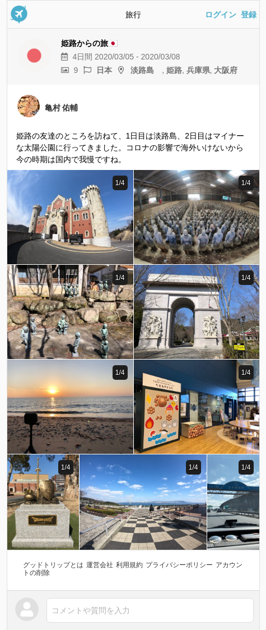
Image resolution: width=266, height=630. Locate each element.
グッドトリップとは (53, 565)
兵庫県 (198, 70)
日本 (104, 70)
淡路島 (146, 70)
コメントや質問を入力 (91, 610)
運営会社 (99, 565)
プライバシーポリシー (179, 565)
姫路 (174, 70)
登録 (248, 15)
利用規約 (129, 565)
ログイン (220, 15)
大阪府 (225, 70)
